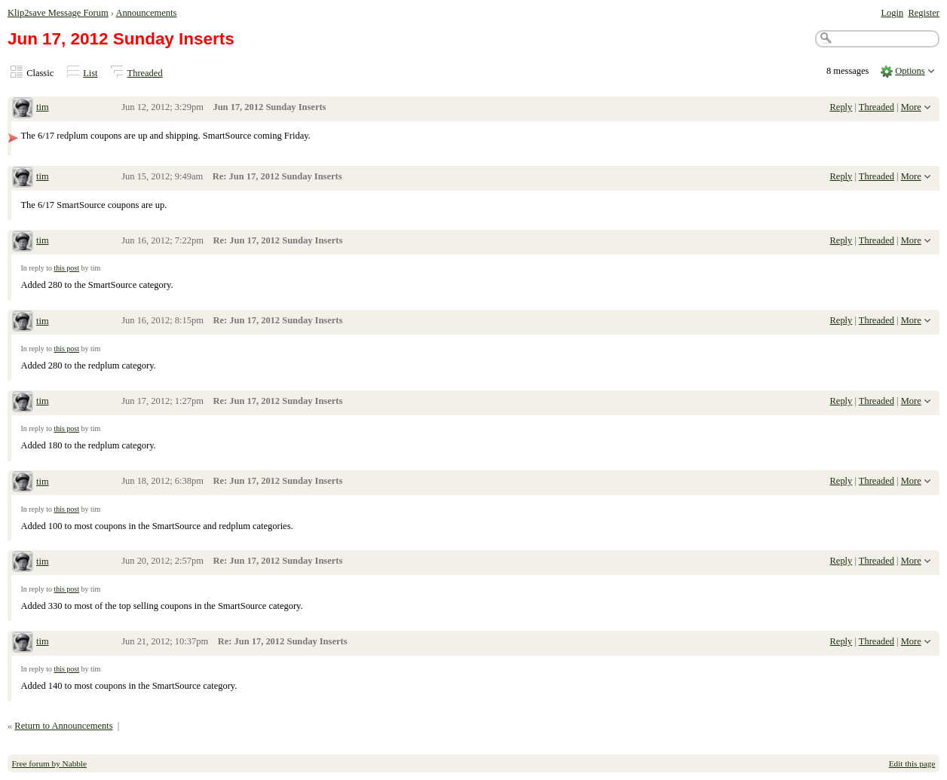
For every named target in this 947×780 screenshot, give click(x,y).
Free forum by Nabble (49, 763)
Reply (841, 107)
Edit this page (912, 763)
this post (66, 268)
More (911, 107)
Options (910, 71)
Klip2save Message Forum (58, 13)
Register (923, 13)
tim (42, 107)
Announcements (145, 13)
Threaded (145, 73)
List (90, 73)
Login (892, 13)
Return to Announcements (63, 725)
